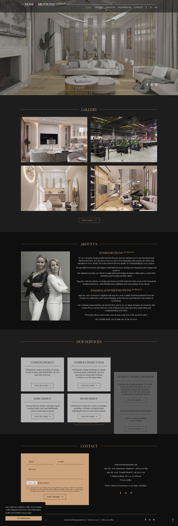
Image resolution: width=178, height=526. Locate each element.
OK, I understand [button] (23, 518)
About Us (110, 7)
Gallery (98, 7)
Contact (138, 7)
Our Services (124, 7)
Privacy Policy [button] (27, 513)
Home (88, 7)
